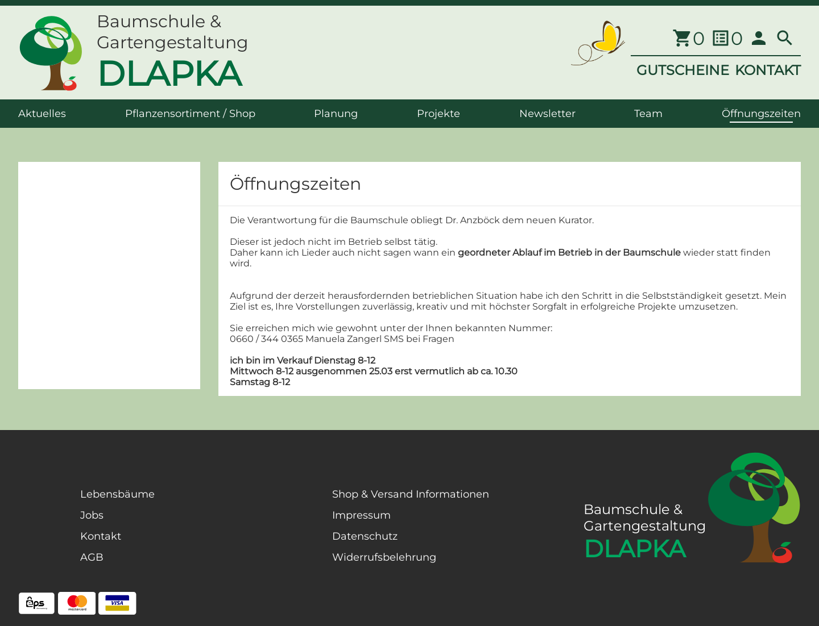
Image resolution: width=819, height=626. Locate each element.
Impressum (361, 515)
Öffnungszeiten (761, 113)
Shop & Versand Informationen (410, 494)
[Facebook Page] (36, 545)
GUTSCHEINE (682, 70)
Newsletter (547, 113)
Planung (336, 113)
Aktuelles (42, 113)
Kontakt (100, 536)
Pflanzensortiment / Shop (190, 113)
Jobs (92, 515)
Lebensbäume (117, 494)
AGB (92, 557)
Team (648, 113)
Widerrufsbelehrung (384, 557)
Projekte (438, 113)
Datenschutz (365, 536)
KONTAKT (768, 70)
